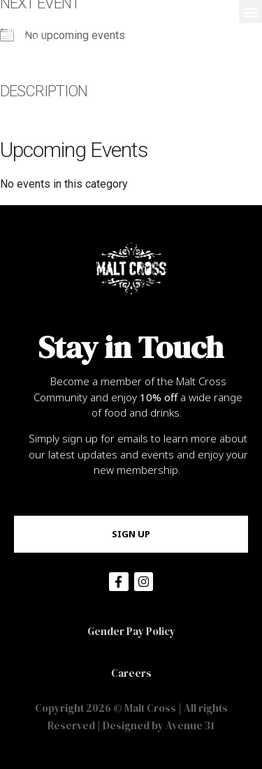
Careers (131, 673)
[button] (250, 11)
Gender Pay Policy (131, 631)
